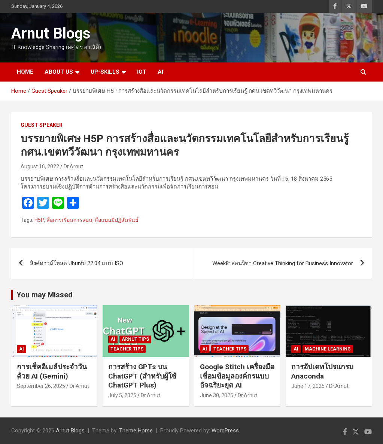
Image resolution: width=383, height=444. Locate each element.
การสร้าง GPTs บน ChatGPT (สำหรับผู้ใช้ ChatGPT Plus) (142, 375)
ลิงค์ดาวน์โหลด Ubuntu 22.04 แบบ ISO (76, 263)
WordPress (225, 430)
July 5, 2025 (122, 395)
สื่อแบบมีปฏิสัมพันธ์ (117, 220)
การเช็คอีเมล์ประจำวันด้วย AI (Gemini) (52, 371)
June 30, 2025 (216, 395)
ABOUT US (59, 71)
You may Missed (44, 294)
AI (160, 71)
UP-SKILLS (105, 71)
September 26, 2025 (41, 386)
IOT (141, 71)
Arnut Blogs (51, 33)
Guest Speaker (42, 125)
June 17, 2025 (308, 386)
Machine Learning (328, 349)
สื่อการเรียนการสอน (69, 220)
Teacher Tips (126, 349)
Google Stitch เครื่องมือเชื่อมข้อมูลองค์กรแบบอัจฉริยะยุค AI (237, 375)
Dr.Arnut (73, 166)
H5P (39, 220)
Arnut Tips (135, 339)
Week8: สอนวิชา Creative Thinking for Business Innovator (282, 263)
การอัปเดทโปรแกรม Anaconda (322, 371)
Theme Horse (136, 430)
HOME (25, 71)
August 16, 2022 (40, 166)
